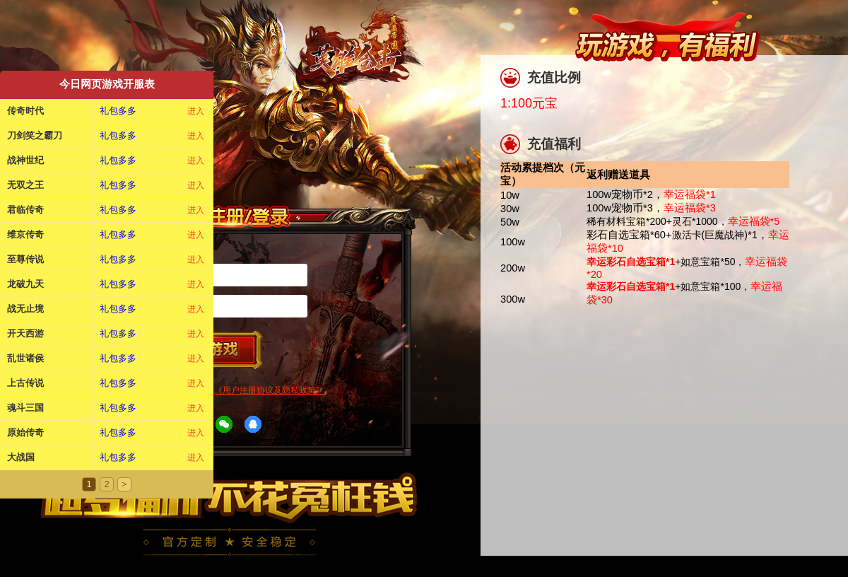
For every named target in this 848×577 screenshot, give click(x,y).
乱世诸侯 (25, 358)
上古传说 (25, 383)
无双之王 (25, 185)
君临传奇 (25, 209)
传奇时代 (25, 110)
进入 (195, 111)
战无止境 (25, 308)
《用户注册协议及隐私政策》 (269, 390)
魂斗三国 (25, 407)
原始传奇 (25, 432)
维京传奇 (25, 234)
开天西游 (25, 333)
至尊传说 (25, 259)
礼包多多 (118, 110)
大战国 (21, 457)
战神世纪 (25, 160)
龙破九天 (25, 284)
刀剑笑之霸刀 (34, 135)
